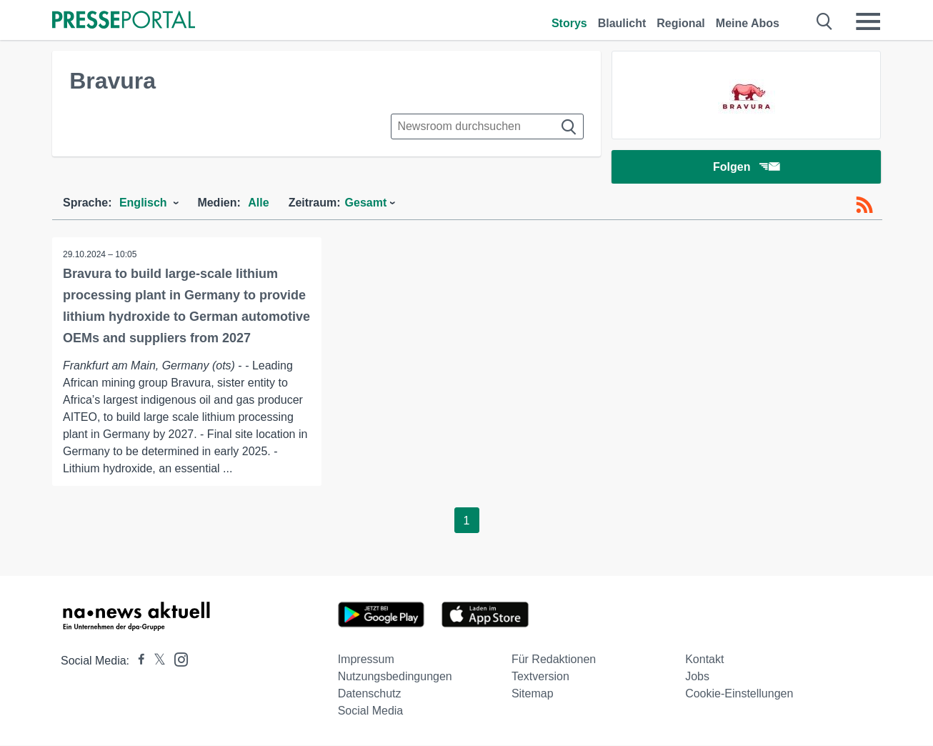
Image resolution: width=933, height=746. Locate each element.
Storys (569, 23)
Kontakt (704, 660)
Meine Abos (747, 23)
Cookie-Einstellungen (739, 694)
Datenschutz (369, 694)
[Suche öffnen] (825, 21)
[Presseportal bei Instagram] (177, 659)
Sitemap (533, 694)
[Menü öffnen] (868, 21)
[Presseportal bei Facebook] (137, 661)
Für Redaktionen (554, 660)
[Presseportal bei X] (155, 661)
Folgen (746, 167)
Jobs (697, 677)
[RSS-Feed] (864, 206)
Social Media (371, 711)
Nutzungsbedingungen (395, 677)
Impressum (366, 660)
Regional (681, 23)
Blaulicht (622, 23)
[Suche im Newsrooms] (487, 126)
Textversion (540, 677)
